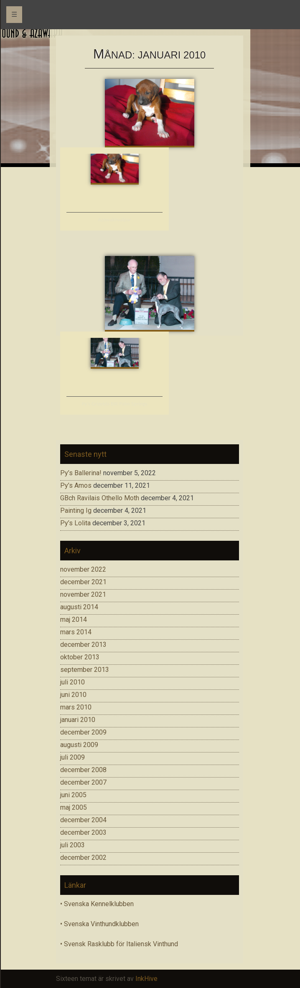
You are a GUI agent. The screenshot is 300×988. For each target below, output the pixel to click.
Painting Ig (76, 510)
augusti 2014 (79, 607)
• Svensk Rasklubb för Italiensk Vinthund (119, 944)
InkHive (146, 979)
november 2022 (83, 569)
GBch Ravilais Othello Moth (99, 498)
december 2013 (83, 645)
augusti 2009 (79, 745)
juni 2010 (73, 695)
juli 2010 (72, 682)
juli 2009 (72, 757)
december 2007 (83, 782)
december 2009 (83, 732)
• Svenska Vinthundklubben (99, 924)
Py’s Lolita (75, 523)
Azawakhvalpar (114, 219)
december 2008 (83, 770)
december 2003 (83, 832)
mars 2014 (76, 632)
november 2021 (83, 594)
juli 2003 (72, 845)
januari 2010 (77, 720)
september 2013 (84, 670)
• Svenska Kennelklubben (97, 904)
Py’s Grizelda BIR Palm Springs (114, 403)
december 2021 (83, 582)
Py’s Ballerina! (81, 473)
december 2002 (83, 857)
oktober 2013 (79, 657)
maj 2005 (73, 807)
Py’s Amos (76, 485)
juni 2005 (73, 795)
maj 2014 (73, 619)
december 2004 (83, 820)
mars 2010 (76, 707)
